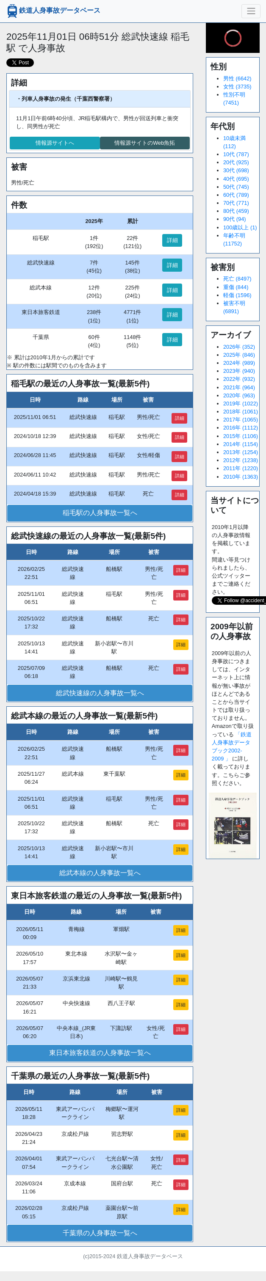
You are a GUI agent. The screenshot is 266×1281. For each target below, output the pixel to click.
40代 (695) (236, 179)
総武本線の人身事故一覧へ (100, 872)
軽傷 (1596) (237, 295)
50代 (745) (236, 187)
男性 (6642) (237, 78)
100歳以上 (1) (240, 227)
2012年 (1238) (240, 460)
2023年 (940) (239, 371)
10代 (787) (236, 154)
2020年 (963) (239, 395)
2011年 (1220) (240, 468)
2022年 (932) (239, 379)
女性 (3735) (237, 86)
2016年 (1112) (240, 427)
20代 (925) (236, 162)
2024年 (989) (239, 363)
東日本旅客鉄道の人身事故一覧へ (100, 1052)
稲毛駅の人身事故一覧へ (100, 512)
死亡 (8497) (237, 278)
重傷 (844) (235, 287)
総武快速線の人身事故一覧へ (100, 693)
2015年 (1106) (240, 436)
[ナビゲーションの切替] (250, 11)
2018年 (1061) (240, 411)
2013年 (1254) (240, 452)
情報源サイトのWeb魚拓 (144, 143)
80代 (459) (236, 211)
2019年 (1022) (240, 403)
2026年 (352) (239, 347)
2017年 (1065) (240, 419)
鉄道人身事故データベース (53, 11)
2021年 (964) (239, 387)
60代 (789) (236, 195)
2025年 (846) (239, 355)
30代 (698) (236, 170)
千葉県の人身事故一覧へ (100, 1233)
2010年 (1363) (240, 477)
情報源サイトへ (55, 143)
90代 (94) (234, 219)
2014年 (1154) (240, 444)
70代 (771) (236, 203)
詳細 (172, 240)
